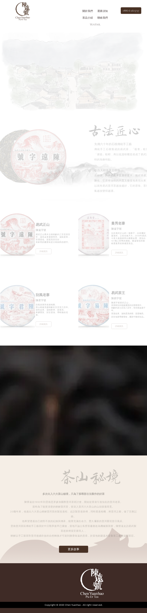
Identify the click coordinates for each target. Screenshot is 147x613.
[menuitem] (87, 11)
